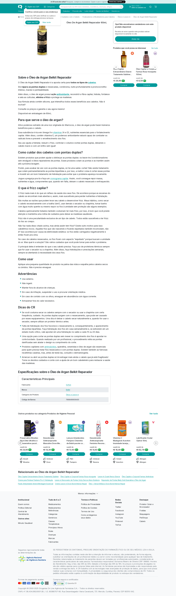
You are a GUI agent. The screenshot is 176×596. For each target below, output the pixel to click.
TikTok (118, 525)
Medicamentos (54, 504)
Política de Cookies (89, 508)
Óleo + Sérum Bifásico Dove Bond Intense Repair (107, 484)
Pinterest (119, 521)
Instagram (119, 514)
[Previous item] (20, 443)
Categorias (52, 514)
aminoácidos (50, 347)
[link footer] (58, 583)
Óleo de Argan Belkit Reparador (145, 17)
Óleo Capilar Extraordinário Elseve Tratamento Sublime (38, 476)
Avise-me (135, 39)
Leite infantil (88, 11)
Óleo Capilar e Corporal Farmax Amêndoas (138, 476)
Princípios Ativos (55, 527)
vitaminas (57, 132)
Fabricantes (53, 542)
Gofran (68, 385)
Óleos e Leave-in (124, 17)
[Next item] (156, 443)
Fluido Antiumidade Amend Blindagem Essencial (35, 484)
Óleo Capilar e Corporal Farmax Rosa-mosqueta (78, 476)
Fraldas (143, 510)
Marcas (51, 538)
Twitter (118, 507)
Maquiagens (145, 514)
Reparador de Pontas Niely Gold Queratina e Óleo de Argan (123, 480)
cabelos (92, 82)
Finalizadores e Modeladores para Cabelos (98, 17)
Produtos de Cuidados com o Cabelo (66, 17)
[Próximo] (155, 67)
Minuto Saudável (25, 523)
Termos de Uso (87, 511)
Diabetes (66, 11)
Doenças (52, 535)
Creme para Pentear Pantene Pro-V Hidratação (35, 480)
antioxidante (63, 94)
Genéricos (115, 11)
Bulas (50, 531)
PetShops (144, 518)
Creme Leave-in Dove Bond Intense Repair (71, 484)
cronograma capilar (59, 178)
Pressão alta (77, 11)
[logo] (20, 7)
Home (22, 17)
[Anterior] (116, 67)
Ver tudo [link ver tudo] (154, 48)
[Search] (121, 6)
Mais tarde (47, 22)
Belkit (68, 390)
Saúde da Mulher (102, 11)
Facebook (119, 510)
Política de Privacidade (90, 504)
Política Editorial (25, 508)
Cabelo (142, 521)
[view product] (123, 59)
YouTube (119, 518)
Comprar (123, 85)
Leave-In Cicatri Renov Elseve (109, 476)
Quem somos (23, 504)
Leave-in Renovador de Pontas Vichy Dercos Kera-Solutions (77, 480)
